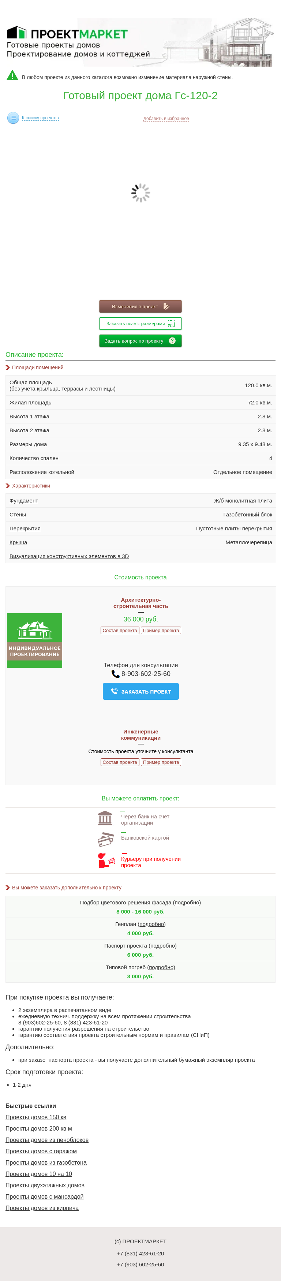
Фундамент (24, 500)
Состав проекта (120, 630)
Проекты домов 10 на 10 (38, 1174)
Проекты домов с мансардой (44, 1197)
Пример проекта (161, 630)
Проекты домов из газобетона (46, 1162)
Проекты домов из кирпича (42, 1208)
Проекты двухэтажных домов (45, 1185)
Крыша (18, 542)
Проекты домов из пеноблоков (47, 1140)
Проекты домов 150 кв (35, 1117)
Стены (18, 514)
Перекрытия (25, 528)
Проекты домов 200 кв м (38, 1128)
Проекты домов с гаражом (41, 1151)
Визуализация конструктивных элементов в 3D (69, 556)
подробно (187, 902)
